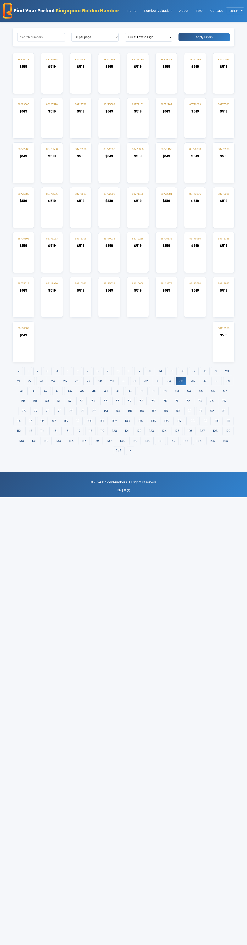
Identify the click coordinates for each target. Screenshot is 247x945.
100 (89, 868)
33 (157, 829)
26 (77, 829)
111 (228, 868)
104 (140, 868)
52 (165, 839)
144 (199, 888)
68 (141, 848)
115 (55, 878)
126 (190, 878)
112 (19, 878)
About (184, 10)
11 (128, 819)
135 (84, 888)
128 (215, 878)
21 (18, 829)
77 (36, 858)
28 (100, 829)
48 (118, 839)
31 (135, 829)
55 (201, 839)
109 (205, 868)
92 (212, 858)
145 (212, 888)
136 (97, 888)
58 (23, 848)
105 (153, 868)
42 (45, 839)
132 (46, 888)
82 (94, 858)
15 (171, 819)
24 (53, 829)
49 (130, 839)
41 (34, 839)
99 (77, 868)
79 (59, 858)
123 (151, 878)
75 (224, 848)
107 (179, 868)
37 (205, 829)
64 (93, 848)
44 (70, 839)
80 (71, 858)
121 (127, 878)
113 (30, 878)
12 (139, 819)
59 (35, 848)
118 (90, 878)
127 (202, 878)
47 (106, 839)
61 (58, 848)
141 (160, 888)
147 (118, 898)
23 (41, 829)
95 (30, 868)
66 (117, 848)
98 (66, 868)
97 (54, 868)
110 (217, 868)
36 (193, 829)
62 (70, 848)
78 (48, 858)
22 (29, 829)
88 (166, 858)
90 (189, 858)
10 (118, 819)
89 (178, 858)
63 (81, 848)
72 (188, 848)
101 (102, 868)
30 (123, 829)
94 (19, 868)
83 (106, 858)
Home (131, 10)
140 (147, 888)
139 (135, 888)
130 (21, 888)
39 (228, 829)
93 (223, 858)
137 (109, 888)
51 (153, 839)
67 (129, 848)
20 (227, 819)
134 (71, 888)
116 (67, 878)
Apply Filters (204, 37)
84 (118, 858)
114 (43, 878)
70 (165, 848)
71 (176, 848)
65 (105, 848)
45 (82, 839)
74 (212, 848)
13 (149, 819)
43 (57, 839)
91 (201, 858)
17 (193, 819)
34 (169, 829)
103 (127, 868)
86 (142, 858)
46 (94, 839)
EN (119, 938)
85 (130, 858)
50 (142, 839)
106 (166, 868)
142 (173, 888)
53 (177, 839)
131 (34, 888)
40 (22, 839)
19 (215, 819)
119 (102, 878)
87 (154, 858)
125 (177, 878)
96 (42, 868)
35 (181, 829)
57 (225, 839)
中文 (127, 938)
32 (146, 829)
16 (182, 819)
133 (58, 888)
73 (200, 848)
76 (24, 858)
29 (112, 829)
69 (153, 848)
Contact (216, 10)
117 (78, 878)
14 (160, 819)
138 (122, 888)
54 (189, 839)
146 (225, 888)
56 (213, 839)
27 (88, 829)
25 (65, 829)
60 (47, 848)
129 (228, 878)
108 (192, 868)
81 (82, 858)
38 (216, 829)
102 (114, 868)
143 (186, 888)
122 (139, 878)
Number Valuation (158, 10)
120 (114, 878)
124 (164, 878)
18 (204, 819)
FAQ (199, 10)
